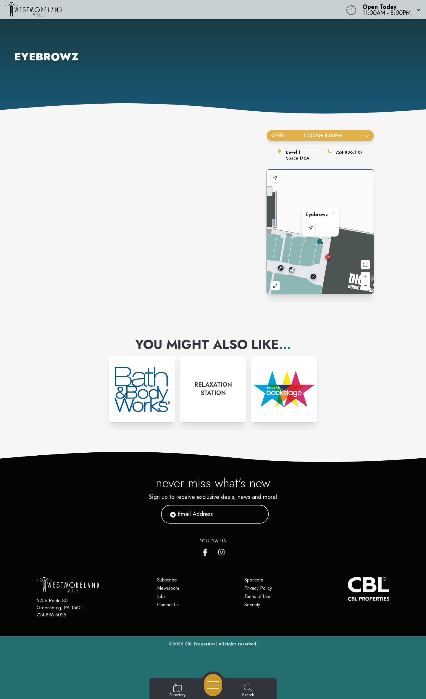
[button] (389, 9)
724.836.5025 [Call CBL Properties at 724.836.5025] (51, 614)
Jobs (161, 596)
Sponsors (253, 579)
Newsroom (168, 588)
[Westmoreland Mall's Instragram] (222, 551)
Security (252, 604)
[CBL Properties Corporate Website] (347, 589)
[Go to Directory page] (177, 691)
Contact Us (168, 604)
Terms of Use (257, 596)
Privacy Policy (258, 588)
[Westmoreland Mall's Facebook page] (206, 551)
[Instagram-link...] (142, 389)
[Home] (161, 9)
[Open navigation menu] (213, 685)
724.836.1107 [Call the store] (349, 152)
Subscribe (167, 579)
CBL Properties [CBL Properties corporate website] (200, 644)
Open (320, 135)
